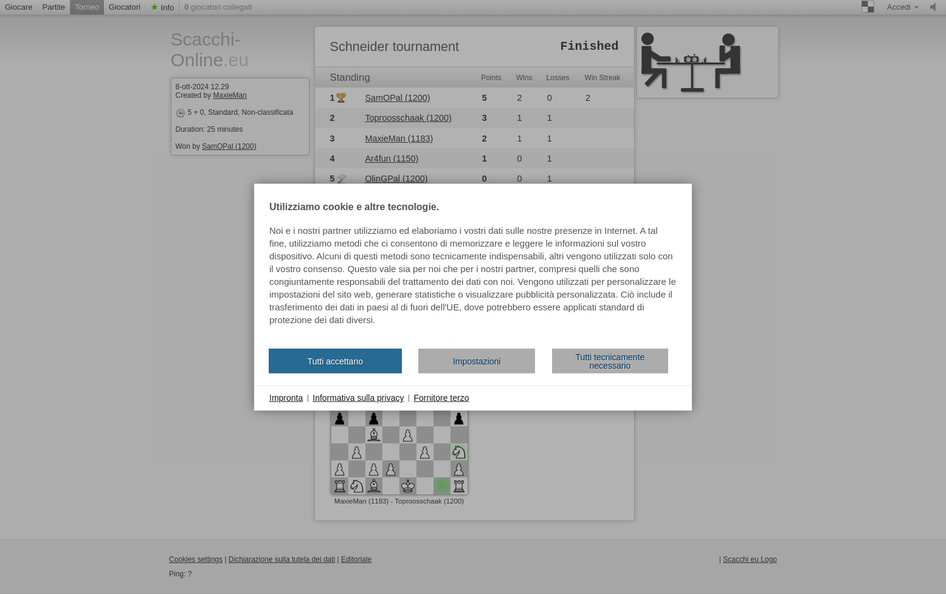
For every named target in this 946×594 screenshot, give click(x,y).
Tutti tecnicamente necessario (609, 361)
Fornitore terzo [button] (441, 398)
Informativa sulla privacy (358, 398)
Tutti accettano (335, 361)
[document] (473, 271)
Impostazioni (477, 361)
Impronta (286, 398)
